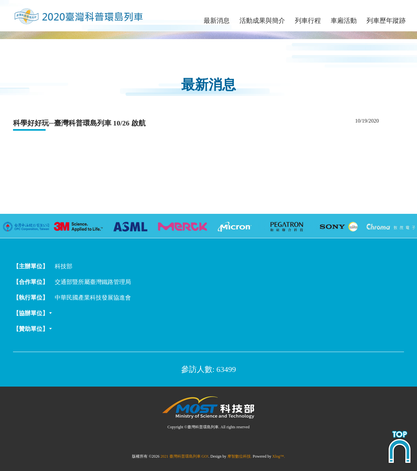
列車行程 (308, 20)
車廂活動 (344, 20)
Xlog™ (278, 456)
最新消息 (217, 20)
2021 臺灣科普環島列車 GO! (184, 456)
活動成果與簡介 (262, 20)
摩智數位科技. (239, 456)
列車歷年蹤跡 (386, 20)
